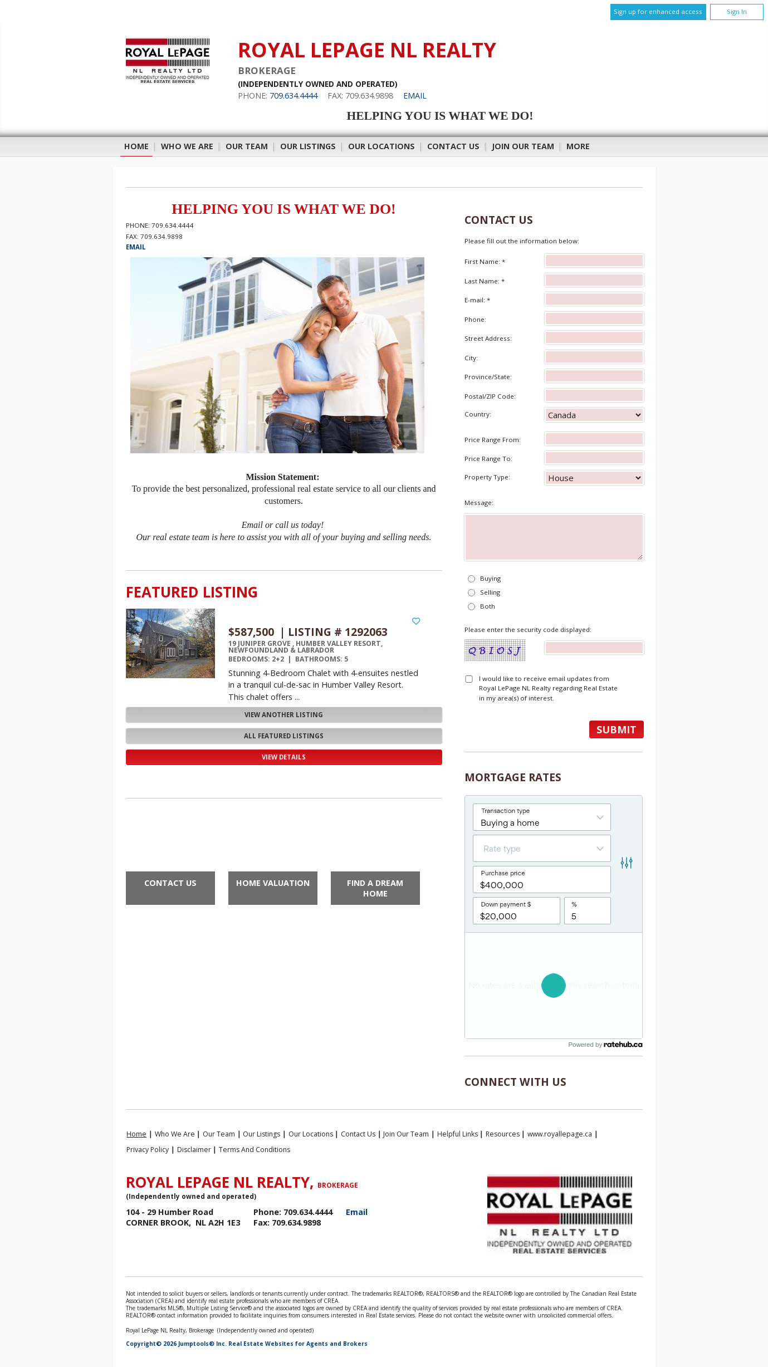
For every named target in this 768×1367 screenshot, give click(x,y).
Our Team (247, 146)
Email (415, 95)
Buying (490, 578)
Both (487, 606)
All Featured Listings (284, 736)
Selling (490, 592)
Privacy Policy (147, 1149)
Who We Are (187, 146)
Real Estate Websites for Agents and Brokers (298, 1344)
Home (136, 146)
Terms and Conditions (254, 1149)
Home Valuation (273, 883)
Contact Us (453, 146)
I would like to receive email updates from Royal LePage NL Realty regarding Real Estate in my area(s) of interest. (548, 688)
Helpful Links (457, 1134)
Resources (503, 1134)
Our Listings (308, 146)
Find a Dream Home (375, 888)
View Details (284, 757)
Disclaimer (194, 1149)
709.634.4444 (293, 95)
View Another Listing (283, 715)
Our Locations (381, 146)
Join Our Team (523, 146)
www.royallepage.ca (559, 1134)
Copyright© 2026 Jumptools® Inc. (176, 1344)
